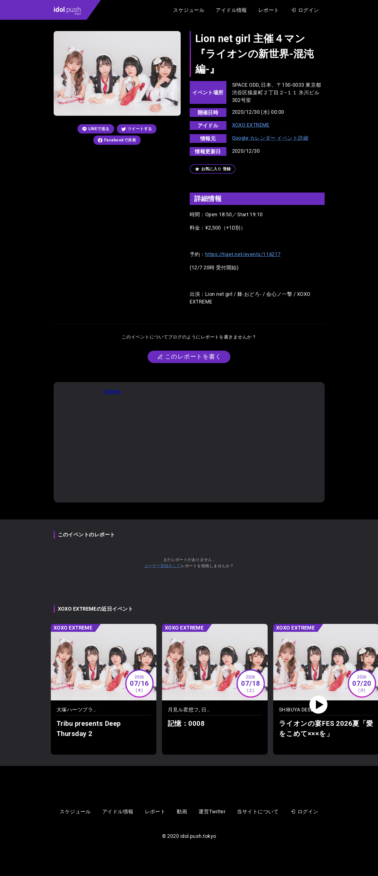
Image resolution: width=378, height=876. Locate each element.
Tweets (112, 391)
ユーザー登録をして (162, 565)
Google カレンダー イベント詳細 (270, 138)
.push (67, 10)
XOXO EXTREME (251, 125)
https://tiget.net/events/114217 (243, 254)
